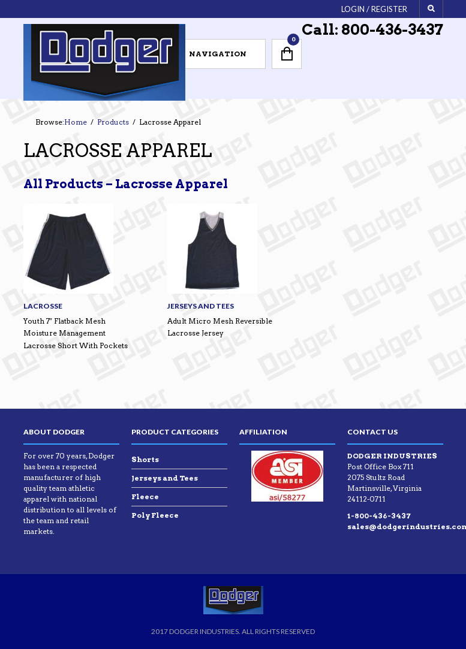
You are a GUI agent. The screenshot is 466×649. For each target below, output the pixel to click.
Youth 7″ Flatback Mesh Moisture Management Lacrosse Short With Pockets (75, 333)
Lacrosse (42, 305)
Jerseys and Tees (200, 305)
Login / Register (374, 9)
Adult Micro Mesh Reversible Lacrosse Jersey (219, 326)
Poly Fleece (155, 515)
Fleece (145, 496)
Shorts (145, 459)
